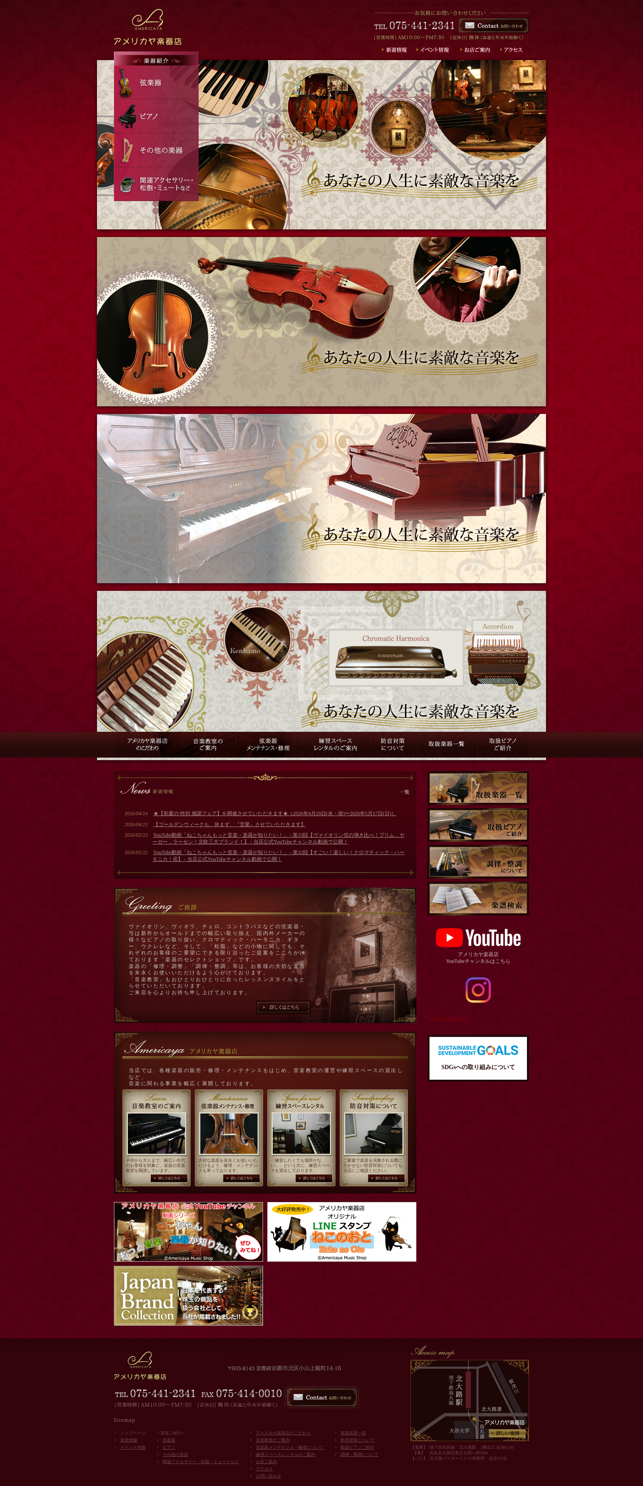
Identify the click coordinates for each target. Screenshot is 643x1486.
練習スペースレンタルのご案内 (285, 1454)
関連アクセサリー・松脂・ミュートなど (201, 1461)
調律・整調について (360, 1454)
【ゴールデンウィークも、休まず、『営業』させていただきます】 (229, 824)
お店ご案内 (266, 1461)
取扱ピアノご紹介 (357, 1447)
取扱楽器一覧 (353, 1433)
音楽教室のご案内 (273, 1440)
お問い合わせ (268, 1476)
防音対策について (357, 1440)
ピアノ (169, 1447)
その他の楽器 (175, 1454)
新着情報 (128, 1440)
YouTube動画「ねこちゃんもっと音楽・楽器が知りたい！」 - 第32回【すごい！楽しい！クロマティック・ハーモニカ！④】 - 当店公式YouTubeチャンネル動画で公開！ (278, 855)
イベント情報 (133, 1447)
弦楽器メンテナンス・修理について (290, 1447)
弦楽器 (169, 1440)
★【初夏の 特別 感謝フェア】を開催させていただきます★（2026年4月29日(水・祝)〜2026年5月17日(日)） (274, 813)
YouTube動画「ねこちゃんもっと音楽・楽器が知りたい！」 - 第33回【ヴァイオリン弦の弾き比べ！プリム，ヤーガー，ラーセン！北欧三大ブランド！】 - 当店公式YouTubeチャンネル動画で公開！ (278, 838)
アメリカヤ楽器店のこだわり (283, 1433)
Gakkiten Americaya (448, 1018)
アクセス (264, 1469)
